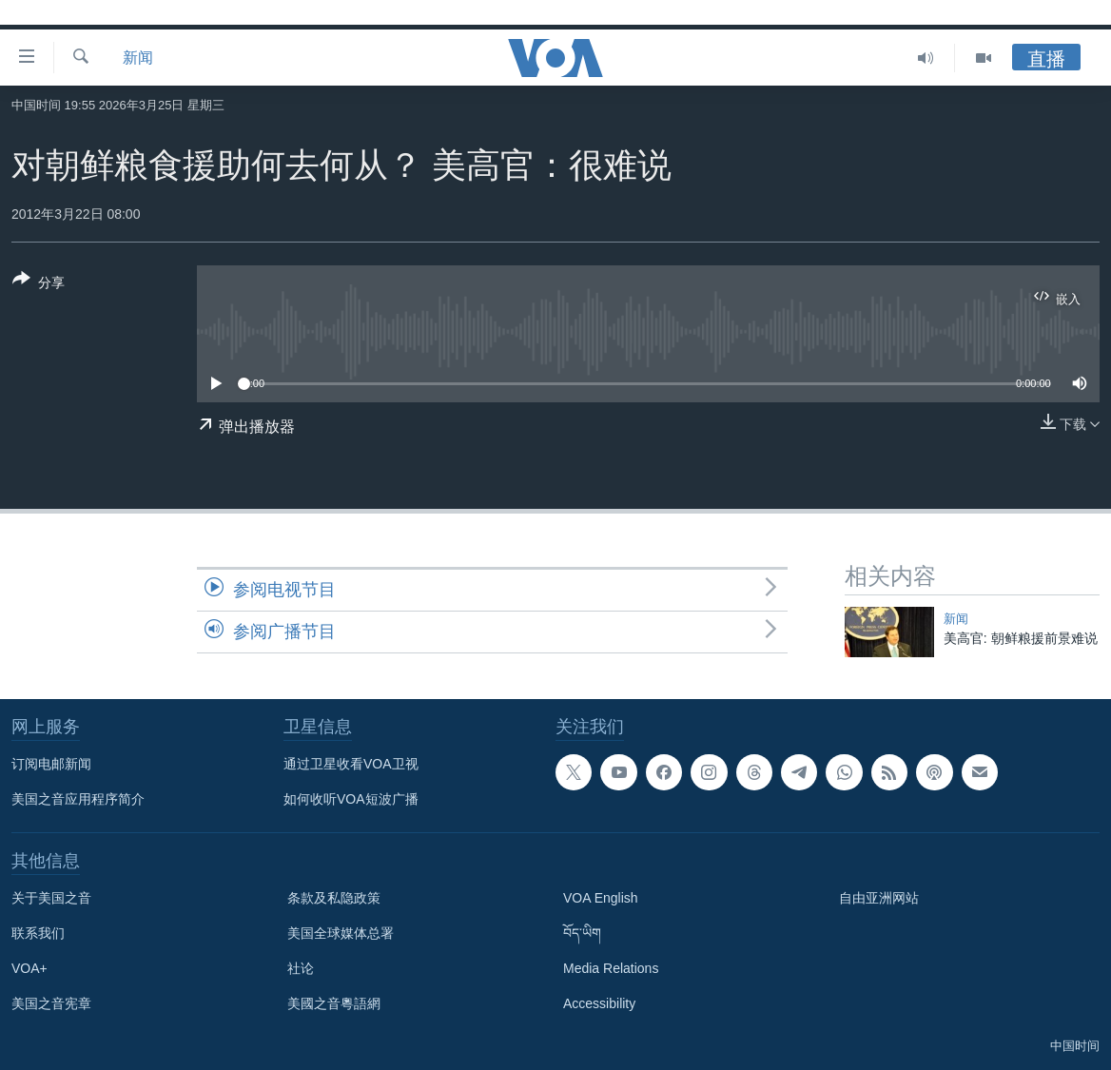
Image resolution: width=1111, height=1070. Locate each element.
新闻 (138, 57)
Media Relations (610, 968)
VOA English (600, 897)
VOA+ (29, 968)
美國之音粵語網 (333, 1003)
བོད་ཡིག (582, 933)
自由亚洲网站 (879, 897)
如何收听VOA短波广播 (351, 799)
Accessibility (599, 1003)
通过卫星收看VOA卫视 (351, 763)
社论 (300, 968)
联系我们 (38, 933)
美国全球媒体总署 (340, 933)
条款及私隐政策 (333, 897)
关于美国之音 (51, 897)
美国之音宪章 (51, 1003)
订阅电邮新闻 (51, 763)
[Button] (38, 284)
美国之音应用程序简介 (78, 799)
